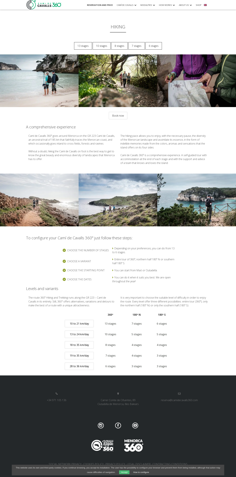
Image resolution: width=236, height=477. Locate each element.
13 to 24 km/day (79, 334)
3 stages (162, 355)
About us (184, 5)
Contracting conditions (169, 464)
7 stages (136, 46)
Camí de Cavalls (125, 5)
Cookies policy (93, 464)
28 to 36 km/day (79, 366)
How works (165, 5)
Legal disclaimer (139, 464)
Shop (198, 5)
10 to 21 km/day (79, 323)
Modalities (146, 5)
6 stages (154, 46)
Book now (118, 115)
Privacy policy (115, 464)
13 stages (83, 46)
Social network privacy (65, 464)
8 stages (119, 46)
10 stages (101, 46)
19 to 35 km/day (79, 355)
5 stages (137, 334)
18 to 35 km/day (79, 345)
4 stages (137, 345)
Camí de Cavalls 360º (44, 5)
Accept (124, 472)
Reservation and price (100, 5)
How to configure (141, 472)
